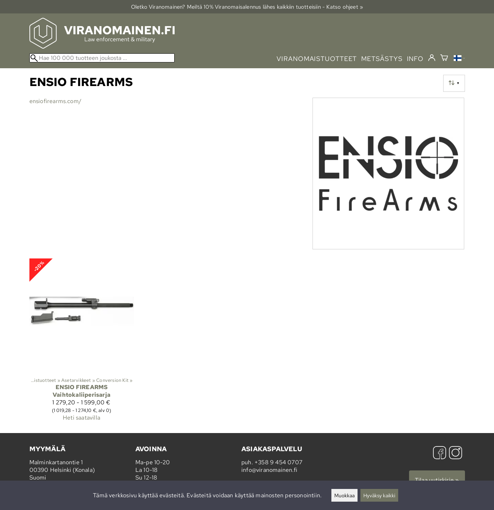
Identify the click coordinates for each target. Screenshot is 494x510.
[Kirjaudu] (432, 58)
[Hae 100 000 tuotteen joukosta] (102, 57)
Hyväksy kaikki (379, 495)
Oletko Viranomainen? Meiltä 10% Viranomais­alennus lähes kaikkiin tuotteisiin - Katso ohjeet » (247, 6)
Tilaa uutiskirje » (437, 480)
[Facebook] (439, 453)
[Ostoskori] (444, 58)
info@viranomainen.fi (269, 470)
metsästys (381, 58)
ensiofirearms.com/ (55, 101)
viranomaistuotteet (317, 58)
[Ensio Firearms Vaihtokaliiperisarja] (81, 342)
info (415, 58)
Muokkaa (344, 495)
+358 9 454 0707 (278, 462)
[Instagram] (455, 453)
